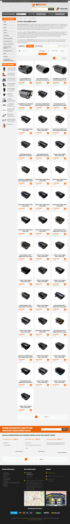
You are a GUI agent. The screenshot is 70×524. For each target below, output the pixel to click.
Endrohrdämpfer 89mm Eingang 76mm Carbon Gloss (42, 155)
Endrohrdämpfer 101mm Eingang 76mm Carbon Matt (59, 104)
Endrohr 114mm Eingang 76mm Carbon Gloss (25, 280)
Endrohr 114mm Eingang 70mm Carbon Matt (59, 255)
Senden (64, 429)
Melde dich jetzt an (63, 1)
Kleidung (5, 56)
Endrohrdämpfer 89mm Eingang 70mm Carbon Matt (25, 155)
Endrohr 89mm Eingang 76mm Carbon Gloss (25, 129)
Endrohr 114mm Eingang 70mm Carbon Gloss (42, 255)
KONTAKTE (5, 476)
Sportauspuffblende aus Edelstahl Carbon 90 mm (25, 79)
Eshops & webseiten (32, 519)
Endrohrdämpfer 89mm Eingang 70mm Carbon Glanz (60, 306)
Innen (4, 21)
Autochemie (6, 35)
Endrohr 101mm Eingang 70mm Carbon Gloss (59, 155)
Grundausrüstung (7, 41)
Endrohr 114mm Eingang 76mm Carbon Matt (59, 356)
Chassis (5, 30)
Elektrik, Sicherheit (8, 38)
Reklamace (5, 485)
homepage (20, 18)
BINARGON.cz (39, 519)
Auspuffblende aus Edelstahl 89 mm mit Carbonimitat (25, 104)
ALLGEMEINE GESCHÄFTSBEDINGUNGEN (11, 482)
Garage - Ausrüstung (8, 44)
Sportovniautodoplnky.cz (23, 518)
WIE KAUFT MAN (6, 474)
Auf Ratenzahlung (6, 479)
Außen (5, 24)
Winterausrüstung (7, 50)
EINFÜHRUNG (6, 472)
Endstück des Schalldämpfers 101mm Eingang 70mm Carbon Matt (42, 104)
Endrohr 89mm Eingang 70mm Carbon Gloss (42, 180)
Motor (4, 27)
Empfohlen (22, 46)
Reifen (4, 53)
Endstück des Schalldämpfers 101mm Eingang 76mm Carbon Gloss (59, 129)
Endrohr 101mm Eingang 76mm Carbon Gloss (42, 129)
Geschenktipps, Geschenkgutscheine (8, 60)
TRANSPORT (5, 481)
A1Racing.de (43, 5)
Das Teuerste (39, 46)
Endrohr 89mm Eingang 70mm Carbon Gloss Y (42, 230)
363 (35, 459)
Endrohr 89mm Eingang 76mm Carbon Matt (59, 180)
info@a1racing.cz (26, 1)
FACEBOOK (5, 484)
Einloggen (56, 1)
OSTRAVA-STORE (6, 477)
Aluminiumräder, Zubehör (7, 47)
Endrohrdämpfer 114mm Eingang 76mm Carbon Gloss (59, 230)
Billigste (30, 46)
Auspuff (5, 32)
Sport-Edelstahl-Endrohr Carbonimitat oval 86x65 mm (42, 79)
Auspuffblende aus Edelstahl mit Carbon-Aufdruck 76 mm (59, 79)
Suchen (51, 9)
